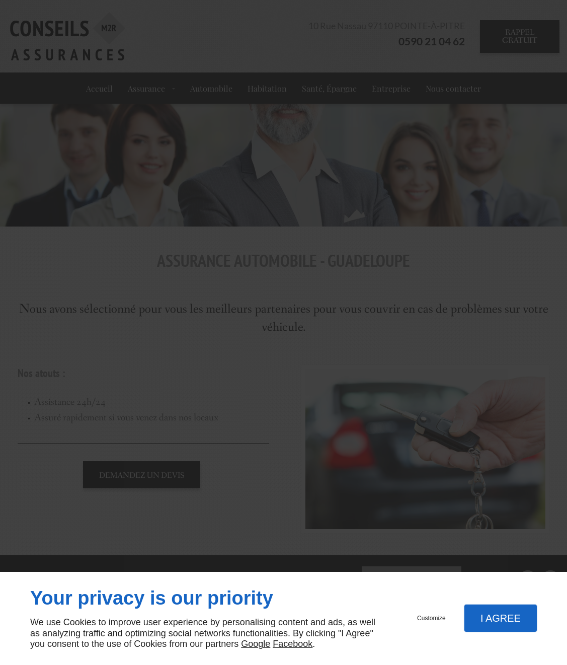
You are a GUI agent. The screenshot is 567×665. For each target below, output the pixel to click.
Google (255, 644)
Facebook (292, 644)
